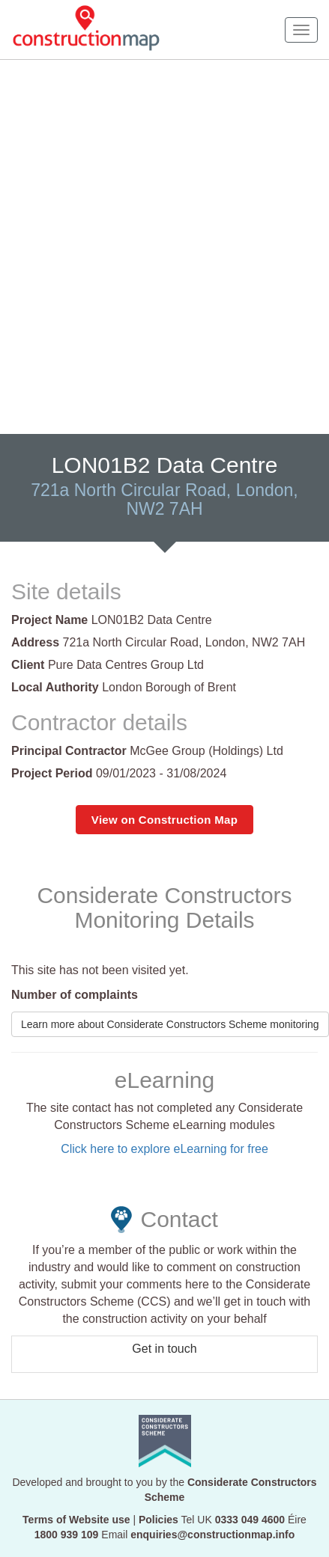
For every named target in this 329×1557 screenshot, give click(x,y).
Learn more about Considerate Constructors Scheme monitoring (170, 1024)
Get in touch (164, 1348)
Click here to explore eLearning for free (164, 1148)
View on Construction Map (164, 819)
